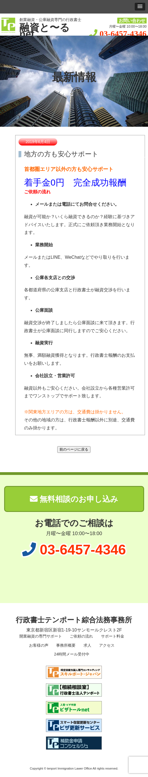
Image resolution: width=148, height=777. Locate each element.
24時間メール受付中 (71, 654)
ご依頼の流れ (81, 636)
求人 (86, 645)
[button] (140, 6)
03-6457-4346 (123, 33)
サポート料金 (112, 636)
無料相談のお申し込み (74, 499)
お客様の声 (38, 645)
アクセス (106, 645)
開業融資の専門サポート (40, 636)
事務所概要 (65, 645)
